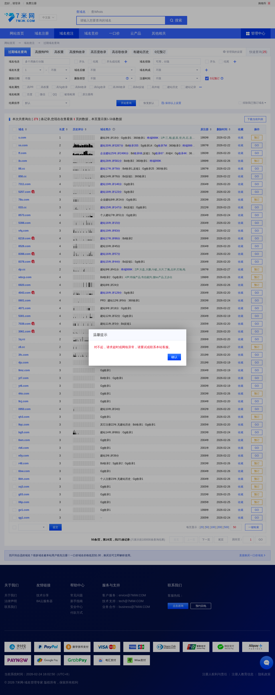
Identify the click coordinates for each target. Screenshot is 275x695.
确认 (174, 357)
